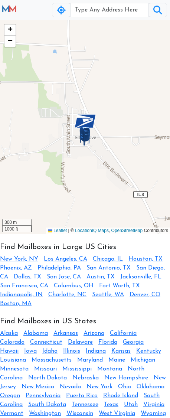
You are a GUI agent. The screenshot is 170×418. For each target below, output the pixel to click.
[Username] (109, 10)
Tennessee (85, 405)
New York (99, 387)
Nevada (70, 387)
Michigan (143, 360)
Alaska (9, 333)
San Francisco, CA (24, 286)
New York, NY (19, 259)
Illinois (71, 351)
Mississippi (77, 369)
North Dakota (47, 378)
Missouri (45, 369)
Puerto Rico (82, 396)
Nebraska (85, 378)
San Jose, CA (64, 277)
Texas (111, 405)
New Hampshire (126, 378)
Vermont (11, 414)
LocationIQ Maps (92, 230)
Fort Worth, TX (119, 286)
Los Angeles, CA (65, 259)
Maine (116, 360)
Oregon (10, 396)
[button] (85, 136)
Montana (109, 369)
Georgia (133, 342)
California (123, 333)
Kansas (121, 351)
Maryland (90, 360)
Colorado (12, 342)
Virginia (153, 405)
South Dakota (47, 405)
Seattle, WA (108, 295)
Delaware (80, 342)
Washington (45, 414)
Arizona (94, 333)
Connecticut (46, 342)
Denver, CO (145, 295)
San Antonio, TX (108, 268)
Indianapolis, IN (21, 295)
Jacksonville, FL (140, 277)
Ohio (124, 387)
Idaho (50, 351)
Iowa (30, 351)
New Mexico (38, 387)
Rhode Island (120, 396)
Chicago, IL (108, 259)
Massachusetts (52, 360)
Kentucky (148, 351)
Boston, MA (16, 304)
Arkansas (65, 333)
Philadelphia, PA (59, 268)
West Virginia (117, 414)
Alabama (35, 333)
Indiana (96, 351)
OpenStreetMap (127, 230)
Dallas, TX (27, 277)
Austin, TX (100, 277)
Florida (107, 342)
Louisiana (13, 360)
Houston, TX (145, 259)
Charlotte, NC (67, 295)
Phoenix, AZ (16, 268)
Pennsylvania (43, 396)
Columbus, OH (74, 286)
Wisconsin (79, 414)
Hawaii (9, 351)
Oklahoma (150, 387)
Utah (131, 405)
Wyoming (153, 414)
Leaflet (57, 230)
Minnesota (14, 369)
